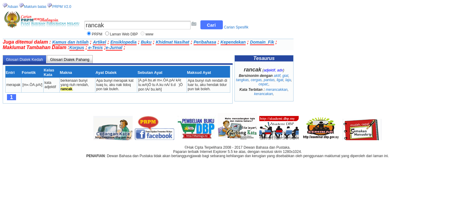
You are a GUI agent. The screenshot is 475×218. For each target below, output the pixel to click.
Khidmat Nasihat (172, 42)
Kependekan (233, 42)
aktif (277, 76)
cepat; (263, 84)
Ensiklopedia (123, 42)
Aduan (13, 7)
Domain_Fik (262, 42)
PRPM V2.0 (61, 7)
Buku (146, 42)
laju (288, 80)
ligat (280, 80)
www (149, 34)
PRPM (97, 34)
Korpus (76, 47)
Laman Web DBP (124, 34)
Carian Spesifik (236, 27)
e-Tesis (95, 47)
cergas (256, 80)
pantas (269, 80)
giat (285, 76)
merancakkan (276, 90)
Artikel (99, 42)
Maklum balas (35, 7)
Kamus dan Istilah (70, 42)
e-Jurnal (114, 47)
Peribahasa (205, 42)
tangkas (242, 80)
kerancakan (263, 94)
